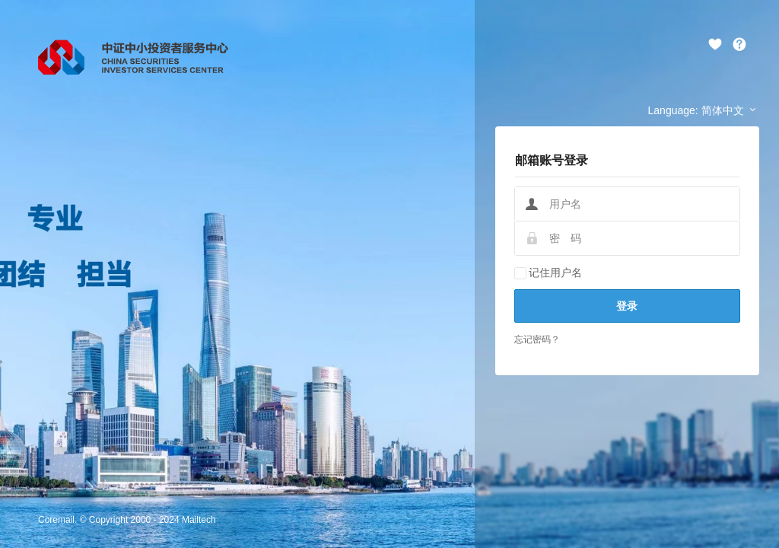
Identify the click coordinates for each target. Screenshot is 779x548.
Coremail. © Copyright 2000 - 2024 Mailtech (127, 520)
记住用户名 (548, 272)
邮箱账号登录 (551, 160)
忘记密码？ (537, 339)
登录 (627, 306)
